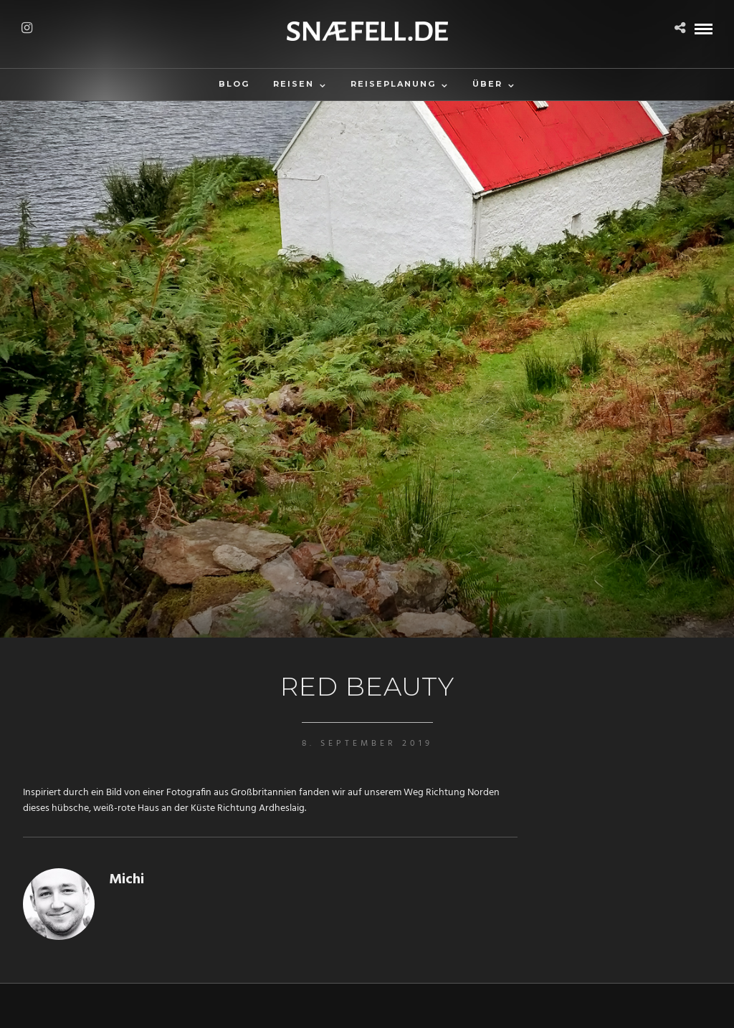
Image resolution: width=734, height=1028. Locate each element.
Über (487, 84)
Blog (234, 84)
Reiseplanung (393, 84)
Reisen (293, 84)
